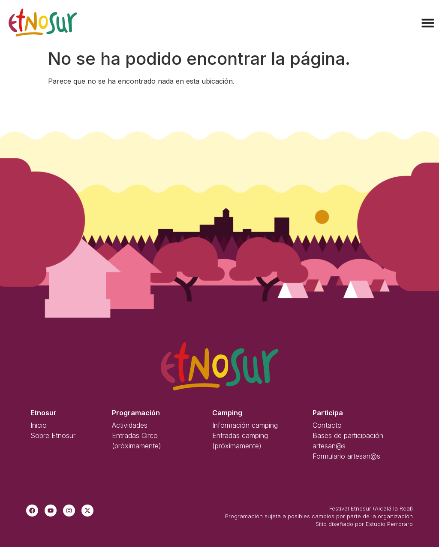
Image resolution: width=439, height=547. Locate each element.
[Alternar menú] (428, 23)
